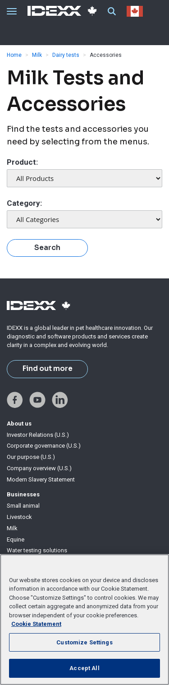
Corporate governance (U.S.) (44, 445)
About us (19, 423)
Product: (22, 162)
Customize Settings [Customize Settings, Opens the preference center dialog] (84, 642)
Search (47, 247)
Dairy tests (65, 55)
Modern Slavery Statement (41, 479)
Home (14, 55)
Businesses (23, 494)
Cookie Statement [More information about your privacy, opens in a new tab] (36, 623)
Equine (15, 539)
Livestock (19, 517)
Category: (24, 203)
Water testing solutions (37, 550)
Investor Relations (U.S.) (38, 434)
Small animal (23, 505)
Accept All (84, 668)
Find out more (48, 368)
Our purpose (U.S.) (31, 457)
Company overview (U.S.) (39, 468)
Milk (37, 55)
